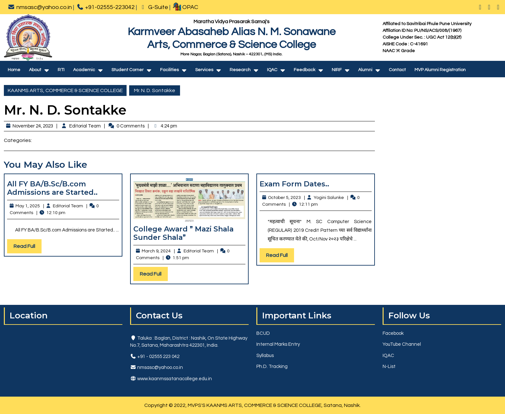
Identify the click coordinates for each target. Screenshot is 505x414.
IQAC (272, 70)
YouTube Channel (402, 344)
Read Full (28, 247)
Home (14, 70)
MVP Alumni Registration (440, 70)
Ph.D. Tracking (272, 366)
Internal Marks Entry (278, 344)
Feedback (304, 70)
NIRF (337, 70)
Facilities (169, 70)
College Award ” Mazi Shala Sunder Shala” (183, 233)
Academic (84, 70)
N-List (389, 366)
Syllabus (265, 355)
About (35, 70)
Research (240, 70)
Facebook (393, 333)
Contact (397, 70)
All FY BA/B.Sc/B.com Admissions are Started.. (52, 188)
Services (204, 70)
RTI (61, 70)
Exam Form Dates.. (294, 184)
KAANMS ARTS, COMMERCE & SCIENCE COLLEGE (65, 90)
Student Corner (127, 70)
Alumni (365, 70)
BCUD (263, 333)
